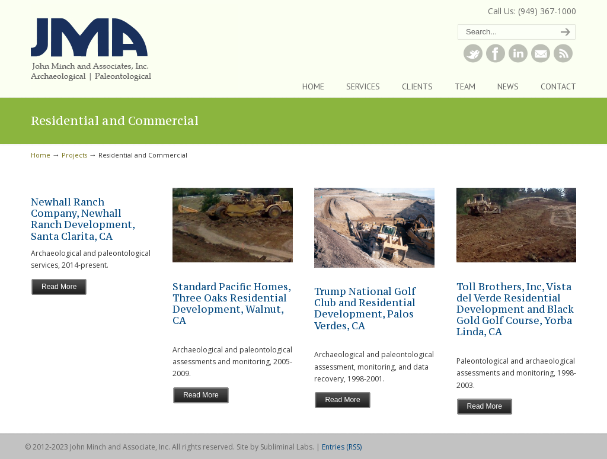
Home (40, 154)
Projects (74, 154)
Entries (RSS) (342, 447)
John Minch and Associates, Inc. (134, 48)
